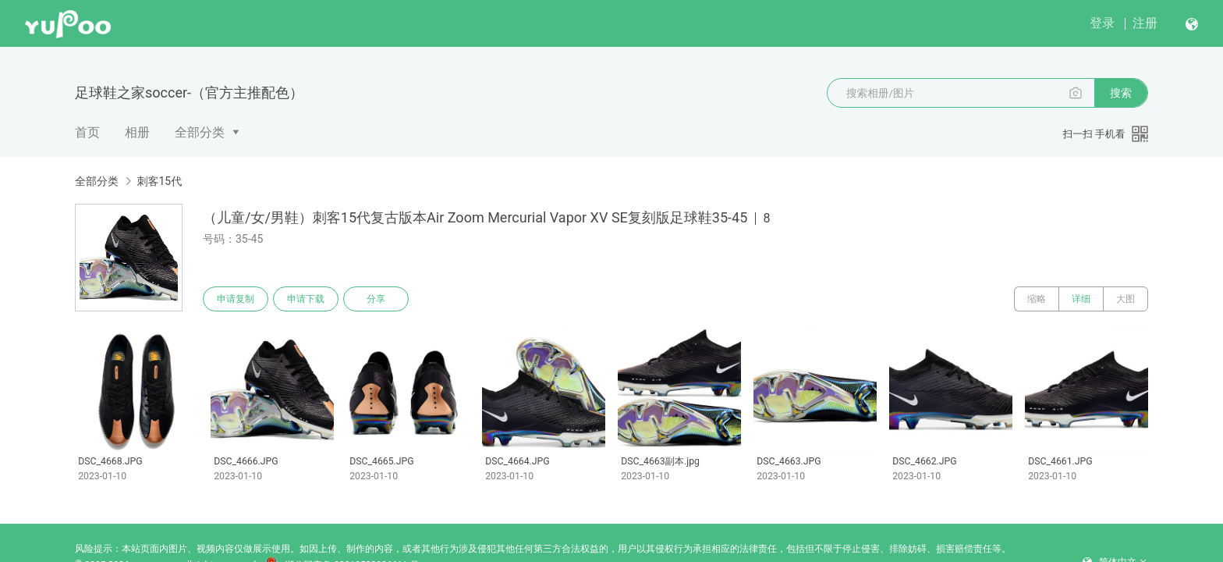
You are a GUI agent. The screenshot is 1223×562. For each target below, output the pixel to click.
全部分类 (200, 132)
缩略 (1036, 298)
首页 (87, 132)
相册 (137, 132)
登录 (1102, 23)
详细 (1081, 298)
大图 (1125, 298)
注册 (1145, 23)
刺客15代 (159, 181)
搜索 (1121, 93)
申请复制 (235, 298)
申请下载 (305, 298)
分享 (376, 298)
